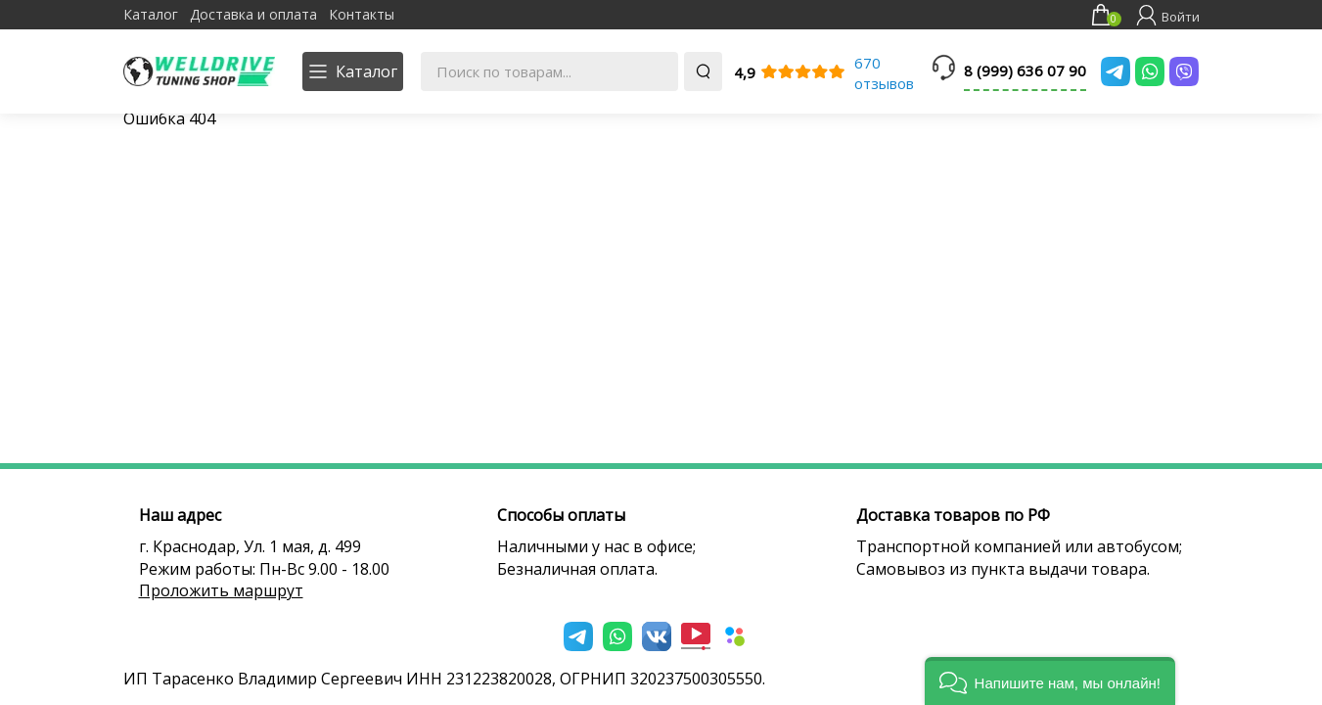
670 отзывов (884, 73)
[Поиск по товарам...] (549, 71)
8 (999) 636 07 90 (1025, 70)
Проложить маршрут (221, 590)
